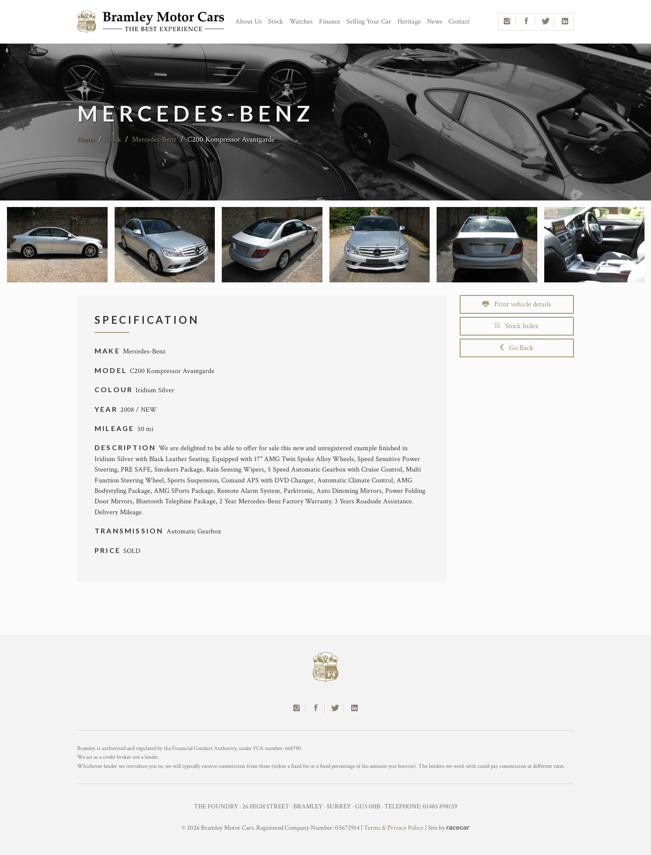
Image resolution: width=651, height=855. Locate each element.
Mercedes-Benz (154, 139)
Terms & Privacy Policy (394, 828)
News (434, 21)
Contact (459, 21)
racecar (457, 827)
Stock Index (517, 326)
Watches (301, 21)
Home (86, 139)
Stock (275, 21)
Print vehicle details (516, 304)
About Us (248, 21)
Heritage (409, 21)
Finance (329, 21)
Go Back (516, 348)
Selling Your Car (368, 21)
